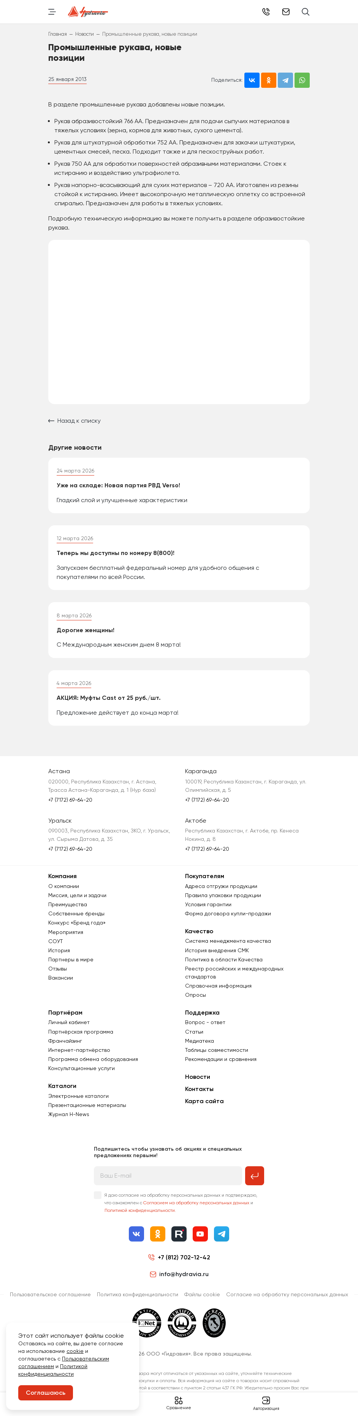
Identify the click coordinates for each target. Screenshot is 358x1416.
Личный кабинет (69, 1028)
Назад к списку (74, 420)
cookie (75, 1351)
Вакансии (60, 983)
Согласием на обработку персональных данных (196, 1208)
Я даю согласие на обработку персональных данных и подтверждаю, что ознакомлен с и (181, 1208)
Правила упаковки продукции (223, 900)
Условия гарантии (208, 910)
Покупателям (204, 881)
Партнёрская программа (80, 1037)
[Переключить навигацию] (52, 12)
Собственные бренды (76, 919)
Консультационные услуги (81, 1074)
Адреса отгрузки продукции (221, 891)
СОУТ (55, 946)
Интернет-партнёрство (79, 1055)
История (59, 956)
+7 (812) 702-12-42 (266, 12)
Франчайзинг (65, 1046)
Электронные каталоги (78, 1101)
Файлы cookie (202, 1300)
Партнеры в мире (70, 965)
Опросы (195, 1000)
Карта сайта (204, 1106)
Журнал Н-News (68, 1119)
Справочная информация (218, 991)
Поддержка (202, 1017)
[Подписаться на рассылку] (254, 1181)
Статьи (194, 1037)
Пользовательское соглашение (50, 1300)
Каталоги (62, 1091)
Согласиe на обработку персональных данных (287, 1300)
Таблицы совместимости (216, 1055)
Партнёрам (65, 1017)
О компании (63, 891)
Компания (62, 881)
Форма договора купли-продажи (228, 919)
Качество (199, 936)
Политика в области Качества (224, 965)
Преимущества (67, 910)
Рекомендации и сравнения (221, 1064)
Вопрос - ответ (205, 1028)
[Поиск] (306, 12)
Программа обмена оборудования (93, 1064)
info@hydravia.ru (179, 1279)
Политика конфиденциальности (137, 1300)
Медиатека (199, 1046)
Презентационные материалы (87, 1110)
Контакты (199, 1094)
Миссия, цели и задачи (77, 900)
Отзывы (57, 974)
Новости (197, 1082)
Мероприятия (65, 937)
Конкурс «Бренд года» (77, 928)
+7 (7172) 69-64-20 (70, 805)
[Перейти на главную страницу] (88, 11)
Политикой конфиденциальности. (140, 1215)
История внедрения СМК (217, 956)
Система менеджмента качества (228, 946)
